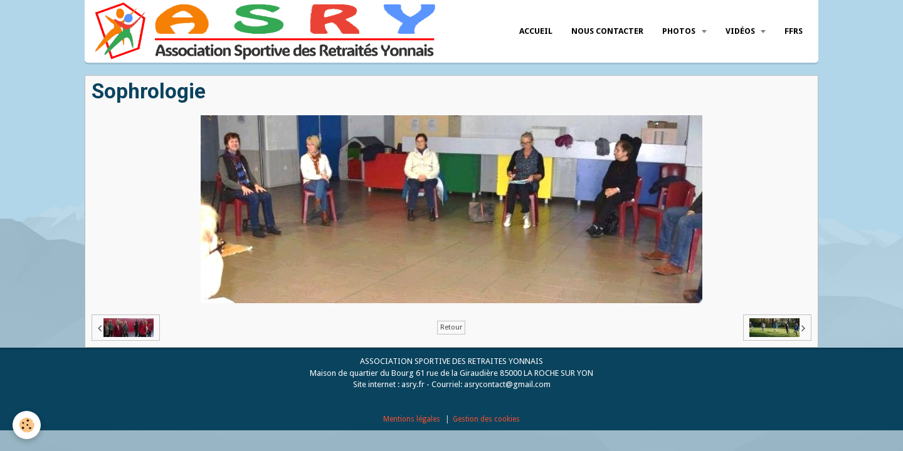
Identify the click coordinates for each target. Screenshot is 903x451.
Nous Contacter (607, 31)
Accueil (535, 31)
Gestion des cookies (486, 419)
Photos (679, 31)
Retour (451, 327)
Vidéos (741, 31)
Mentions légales (411, 419)
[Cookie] (27, 425)
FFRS (793, 31)
